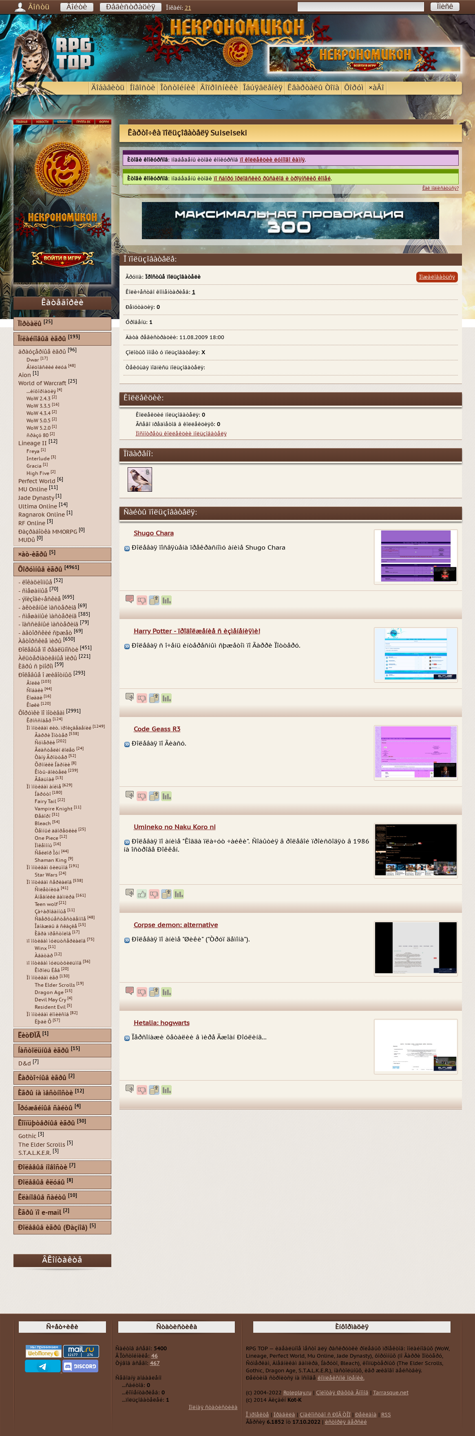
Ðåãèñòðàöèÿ (130, 7)
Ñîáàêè (35, 690)
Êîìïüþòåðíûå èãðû (46, 1123)
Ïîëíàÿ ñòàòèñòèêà (213, 1407)
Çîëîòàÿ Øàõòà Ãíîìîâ (342, 1392)
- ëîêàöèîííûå (35, 582)
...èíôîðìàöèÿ (41, 391)
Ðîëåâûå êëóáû (41, 1182)
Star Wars (46, 875)
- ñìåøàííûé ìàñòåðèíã (47, 616)
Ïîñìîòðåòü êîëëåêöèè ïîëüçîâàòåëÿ (181, 434)
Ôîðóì (354, 88)
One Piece (46, 838)
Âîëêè (33, 683)
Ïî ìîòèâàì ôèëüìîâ (47, 867)
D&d (24, 1063)
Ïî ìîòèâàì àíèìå (44, 787)
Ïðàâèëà (284, 1415)
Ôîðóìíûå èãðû (40, 570)
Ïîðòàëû (30, 324)
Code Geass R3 (157, 729)
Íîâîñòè (142, 88)
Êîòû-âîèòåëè (51, 772)
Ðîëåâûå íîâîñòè (42, 1167)
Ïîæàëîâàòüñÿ (437, 277)
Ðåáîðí (43, 816)
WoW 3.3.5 (39, 406)
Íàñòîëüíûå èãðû (43, 1051)
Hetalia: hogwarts (162, 1023)
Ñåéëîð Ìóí (47, 853)
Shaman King (51, 860)
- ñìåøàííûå (33, 590)
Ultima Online (37, 506)
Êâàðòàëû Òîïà (313, 88)
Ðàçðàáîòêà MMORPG (47, 531)
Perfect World (36, 480)
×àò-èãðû (32, 554)
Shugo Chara (154, 533)
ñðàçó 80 (38, 435)
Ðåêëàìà (366, 1415)
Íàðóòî (43, 794)
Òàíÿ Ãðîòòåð (51, 757)
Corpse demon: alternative (176, 925)
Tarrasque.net (391, 1392)
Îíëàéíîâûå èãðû (42, 339)
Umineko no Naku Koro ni (175, 827)
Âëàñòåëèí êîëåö (55, 750)
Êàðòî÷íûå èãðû (42, 1078)
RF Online (31, 523)
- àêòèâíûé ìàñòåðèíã (47, 607)
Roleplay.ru (297, 1392)
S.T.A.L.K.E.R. (34, 1153)
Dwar (33, 360)
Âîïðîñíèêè (219, 88)
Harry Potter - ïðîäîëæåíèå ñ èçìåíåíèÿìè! (197, 631)
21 (188, 7)
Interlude (38, 459)
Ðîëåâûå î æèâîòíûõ (45, 675)
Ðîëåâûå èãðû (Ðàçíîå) (53, 1228)
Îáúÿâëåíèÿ (263, 88)
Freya (33, 451)
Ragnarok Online (41, 514)
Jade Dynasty (36, 498)
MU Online (32, 489)
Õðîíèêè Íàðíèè (52, 765)
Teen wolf (46, 904)
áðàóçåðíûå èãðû (42, 351)
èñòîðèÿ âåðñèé (346, 1422)
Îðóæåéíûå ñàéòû (45, 1108)
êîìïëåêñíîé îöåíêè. (341, 1378)
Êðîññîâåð (39, 721)
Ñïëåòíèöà (47, 889)
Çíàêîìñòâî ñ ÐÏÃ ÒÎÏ (325, 1415)
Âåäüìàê (44, 779)
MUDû (26, 540)
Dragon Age (49, 992)
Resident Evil (50, 1007)
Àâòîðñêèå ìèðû (40, 641)
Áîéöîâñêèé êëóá (47, 367)
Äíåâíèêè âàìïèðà (55, 897)
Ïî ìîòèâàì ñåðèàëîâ (49, 882)
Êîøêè (33, 705)
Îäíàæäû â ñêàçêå (56, 926)
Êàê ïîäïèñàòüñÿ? (440, 188)
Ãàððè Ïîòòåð (51, 735)
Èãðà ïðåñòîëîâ (53, 934)
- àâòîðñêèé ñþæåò (45, 632)
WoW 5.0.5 (39, 421)
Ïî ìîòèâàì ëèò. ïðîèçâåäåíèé (59, 728)
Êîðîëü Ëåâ (47, 970)
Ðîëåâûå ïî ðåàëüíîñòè (48, 649)
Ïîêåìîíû (43, 845)
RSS (386, 1415)
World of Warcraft (42, 383)
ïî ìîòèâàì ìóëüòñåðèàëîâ (56, 941)
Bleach (43, 823)
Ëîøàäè (34, 698)
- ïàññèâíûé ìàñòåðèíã (48, 624)
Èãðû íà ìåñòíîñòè (45, 1093)
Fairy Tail (45, 801)
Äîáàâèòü (108, 88)
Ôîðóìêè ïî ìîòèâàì (41, 712)
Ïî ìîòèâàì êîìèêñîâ (48, 1014)
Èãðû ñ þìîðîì (35, 666)
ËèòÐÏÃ (29, 1036)
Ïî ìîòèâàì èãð (42, 978)
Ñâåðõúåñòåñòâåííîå (60, 919)
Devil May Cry (50, 1000)
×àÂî (376, 88)
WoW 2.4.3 (39, 399)
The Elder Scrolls (55, 985)
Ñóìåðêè (45, 743)
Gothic (27, 1136)
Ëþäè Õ (43, 1022)
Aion (24, 374)
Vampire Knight (54, 809)
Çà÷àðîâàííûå (50, 911)
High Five (38, 473)
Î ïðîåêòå (257, 1415)
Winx (41, 948)
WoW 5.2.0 (39, 428)
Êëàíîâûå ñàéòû (42, 1198)
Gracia (34, 466)
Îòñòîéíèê (177, 88)
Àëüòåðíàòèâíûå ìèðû (47, 658)
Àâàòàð (44, 956)
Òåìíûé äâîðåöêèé (56, 831)
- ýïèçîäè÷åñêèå (39, 599)
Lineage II (32, 443)
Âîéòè (76, 7)
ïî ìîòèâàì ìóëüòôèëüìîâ (54, 963)
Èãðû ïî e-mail (39, 1213)
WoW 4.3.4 (39, 413)
